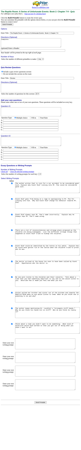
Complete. (34, 43)
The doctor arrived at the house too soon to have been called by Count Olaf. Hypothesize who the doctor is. (44, 283)
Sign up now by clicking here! (35, 14)
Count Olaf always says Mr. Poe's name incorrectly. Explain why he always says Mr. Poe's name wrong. (44, 230)
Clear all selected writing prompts (22, 178)
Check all (4, 178)
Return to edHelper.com (40, 7)
